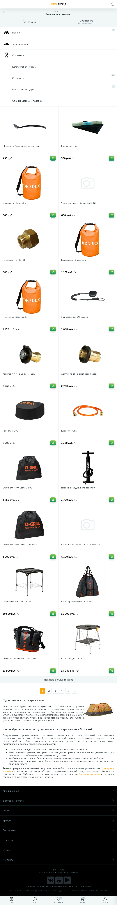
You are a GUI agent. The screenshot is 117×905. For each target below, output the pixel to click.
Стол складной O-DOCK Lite (17, 601)
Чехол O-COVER (11, 431)
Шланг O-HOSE (68, 431)
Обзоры (58, 850)
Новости (58, 840)
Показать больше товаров (58, 679)
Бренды (58, 820)
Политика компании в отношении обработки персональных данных (58, 886)
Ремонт (58, 810)
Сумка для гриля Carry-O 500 (17, 488)
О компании (58, 830)
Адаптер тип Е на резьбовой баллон (79, 374)
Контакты (58, 859)
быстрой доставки (89, 774)
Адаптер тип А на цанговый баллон (20, 374)
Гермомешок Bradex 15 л (73, 260)
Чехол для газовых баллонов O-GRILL (80, 203)
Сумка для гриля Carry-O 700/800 (20, 544)
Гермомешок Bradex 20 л (15, 317)
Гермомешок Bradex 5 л (14, 203)
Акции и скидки (58, 790)
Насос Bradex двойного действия (78, 488)
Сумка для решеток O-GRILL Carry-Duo (81, 544)
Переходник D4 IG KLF (14, 260)
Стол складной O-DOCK (73, 658)
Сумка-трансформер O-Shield (76, 601)
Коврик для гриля (69, 146)
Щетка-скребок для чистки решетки (21, 146)
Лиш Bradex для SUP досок (74, 317)
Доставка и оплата (58, 800)
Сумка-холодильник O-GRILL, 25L (19, 658)
